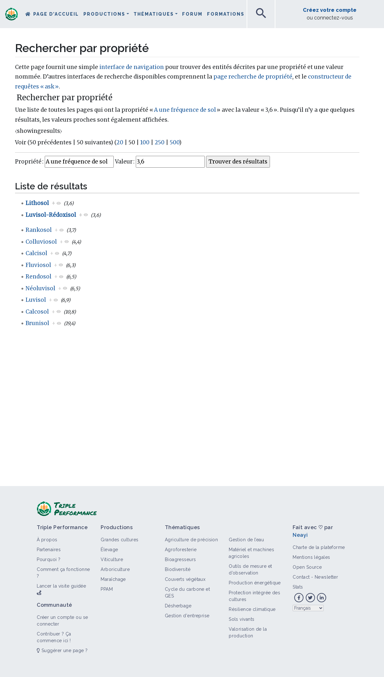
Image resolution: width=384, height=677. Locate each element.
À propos (47, 539)
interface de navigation (131, 67)
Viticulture (112, 559)
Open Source (307, 567)
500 (174, 142)
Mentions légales (311, 557)
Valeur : (124, 161)
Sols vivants (241, 619)
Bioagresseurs (180, 559)
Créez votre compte (330, 10)
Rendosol (38, 276)
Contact (301, 577)
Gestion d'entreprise (187, 615)
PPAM (107, 589)
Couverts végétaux (185, 579)
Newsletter (326, 577)
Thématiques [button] (154, 14)
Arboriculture (115, 569)
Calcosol (37, 311)
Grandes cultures (119, 539)
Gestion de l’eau (246, 539)
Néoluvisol (40, 288)
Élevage (109, 549)
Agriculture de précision (191, 539)
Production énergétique (255, 582)
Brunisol (37, 323)
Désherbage (178, 605)
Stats (298, 587)
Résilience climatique (252, 609)
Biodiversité (177, 569)
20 (119, 142)
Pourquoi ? (48, 559)
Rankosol (39, 229)
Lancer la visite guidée (61, 586)
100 (145, 142)
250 (160, 142)
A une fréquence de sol (185, 109)
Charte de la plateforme (319, 547)
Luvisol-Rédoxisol (51, 214)
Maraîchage (113, 579)
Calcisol (36, 253)
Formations (225, 14)
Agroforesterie (180, 549)
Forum (192, 14)
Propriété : (29, 161)
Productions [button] (104, 14)
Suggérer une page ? (62, 650)
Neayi (300, 535)
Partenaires (49, 549)
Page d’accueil (56, 14)
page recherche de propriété (252, 76)
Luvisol (36, 299)
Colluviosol (41, 241)
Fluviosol (38, 265)
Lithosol (37, 203)
